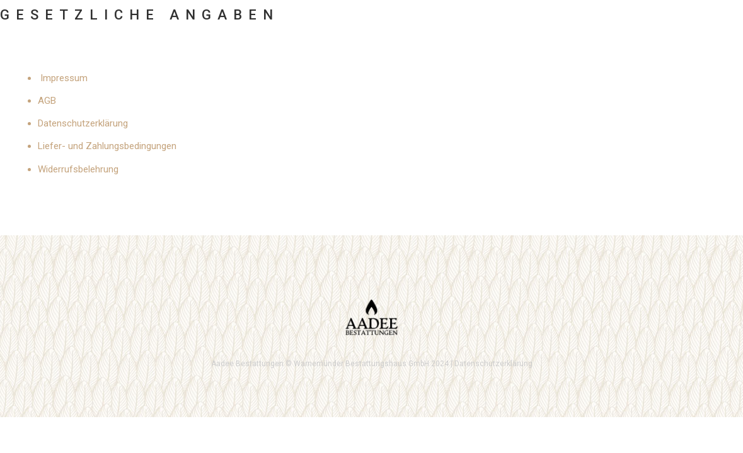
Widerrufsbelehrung (78, 169)
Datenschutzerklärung (83, 123)
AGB (47, 100)
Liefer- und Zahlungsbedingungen (107, 146)
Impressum (64, 78)
